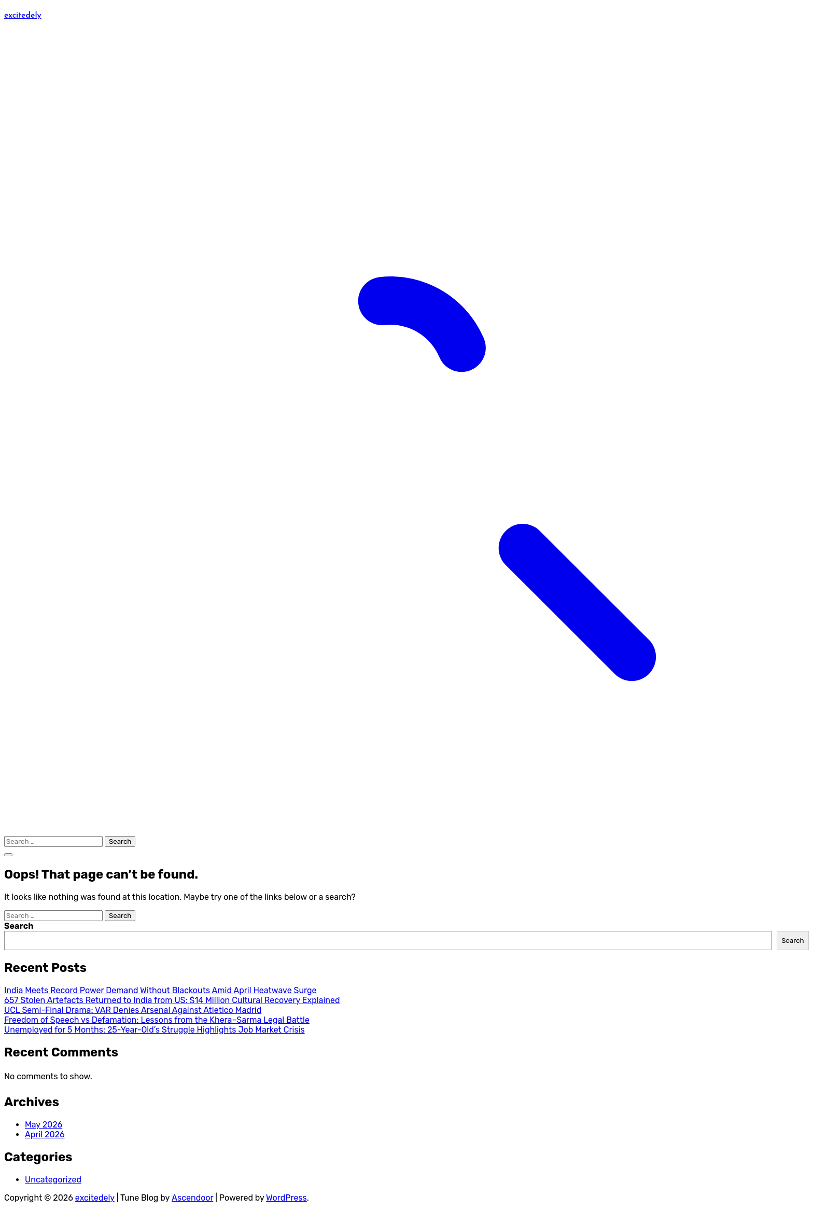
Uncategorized (53, 1180)
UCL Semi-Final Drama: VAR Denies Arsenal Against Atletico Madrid (132, 1010)
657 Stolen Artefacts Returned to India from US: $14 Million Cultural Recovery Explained (172, 1000)
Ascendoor (192, 1198)
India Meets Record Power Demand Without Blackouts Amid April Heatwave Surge (160, 990)
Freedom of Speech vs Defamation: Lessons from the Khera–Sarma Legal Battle (157, 1020)
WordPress (286, 1198)
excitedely (22, 14)
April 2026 (45, 1134)
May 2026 (43, 1125)
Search (19, 926)
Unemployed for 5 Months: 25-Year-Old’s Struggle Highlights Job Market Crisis (154, 1030)
